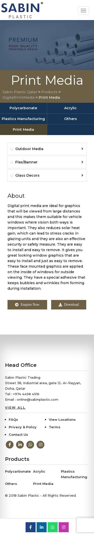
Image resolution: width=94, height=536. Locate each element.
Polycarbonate (23, 108)
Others (70, 119)
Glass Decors (49, 175)
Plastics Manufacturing (23, 119)
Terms (54, 427)
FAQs (13, 419)
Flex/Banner (49, 162)
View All (15, 407)
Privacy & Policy (23, 427)
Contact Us (18, 435)
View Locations (62, 419)
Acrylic (70, 108)
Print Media (23, 129)
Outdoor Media (49, 149)
